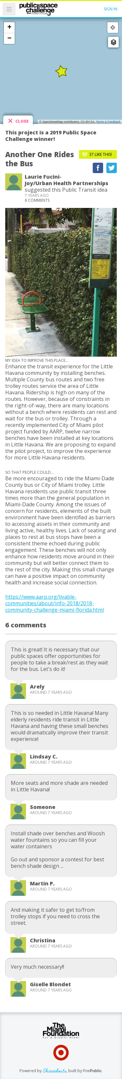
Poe (92, 1071)
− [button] (9, 38)
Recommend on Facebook (98, 168)
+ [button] (9, 27)
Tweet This (111, 168)
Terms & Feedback (108, 121)
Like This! (100, 154)
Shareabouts (54, 1070)
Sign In (110, 9)
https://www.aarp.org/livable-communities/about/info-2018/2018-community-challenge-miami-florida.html (54, 603)
